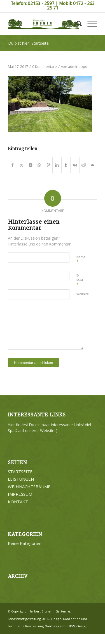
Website (82, 294)
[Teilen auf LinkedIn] (57, 165)
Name (81, 259)
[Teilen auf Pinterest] (48, 165)
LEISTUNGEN (21, 479)
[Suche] (76, 24)
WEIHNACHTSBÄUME (29, 486)
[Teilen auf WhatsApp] (39, 165)
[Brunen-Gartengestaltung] (43, 24)
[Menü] (89, 24)
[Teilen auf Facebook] (12, 165)
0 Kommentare (44, 66)
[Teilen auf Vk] (75, 165)
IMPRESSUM (20, 494)
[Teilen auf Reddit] (84, 165)
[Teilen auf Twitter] (21, 165)
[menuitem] (76, 24)
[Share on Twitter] (30, 165)
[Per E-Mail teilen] (92, 165)
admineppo (77, 66)
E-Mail (79, 280)
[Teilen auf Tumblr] (66, 165)
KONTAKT (18, 501)
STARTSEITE (20, 471)
